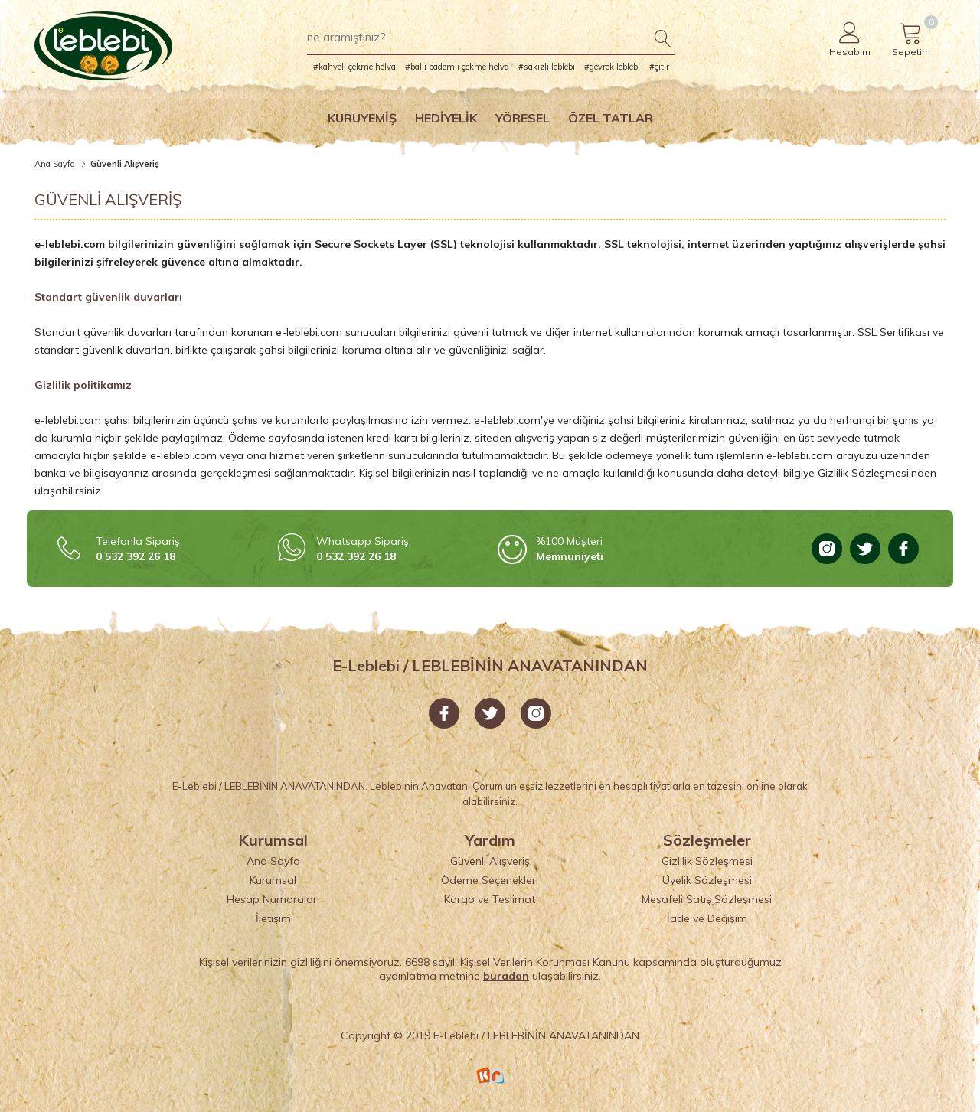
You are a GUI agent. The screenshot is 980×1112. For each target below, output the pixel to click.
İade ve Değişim (707, 918)
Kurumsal (273, 880)
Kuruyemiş (362, 118)
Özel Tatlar (610, 118)
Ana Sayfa (54, 163)
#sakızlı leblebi (546, 66)
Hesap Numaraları (273, 899)
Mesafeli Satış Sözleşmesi (707, 899)
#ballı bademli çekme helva (457, 66)
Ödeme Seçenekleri (489, 880)
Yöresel (522, 118)
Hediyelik (446, 118)
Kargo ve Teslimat (489, 899)
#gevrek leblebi (612, 66)
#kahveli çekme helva (354, 66)
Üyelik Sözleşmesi (707, 880)
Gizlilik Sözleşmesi (707, 861)
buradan (506, 976)
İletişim (273, 918)
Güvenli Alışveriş (490, 861)
